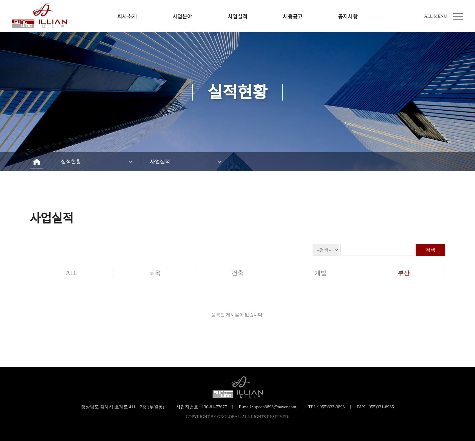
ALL (71, 273)
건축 (237, 273)
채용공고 (293, 16)
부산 (404, 273)
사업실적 (237, 16)
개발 (321, 273)
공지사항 (348, 16)
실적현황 (71, 161)
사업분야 (182, 16)
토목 (155, 273)
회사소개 (127, 16)
